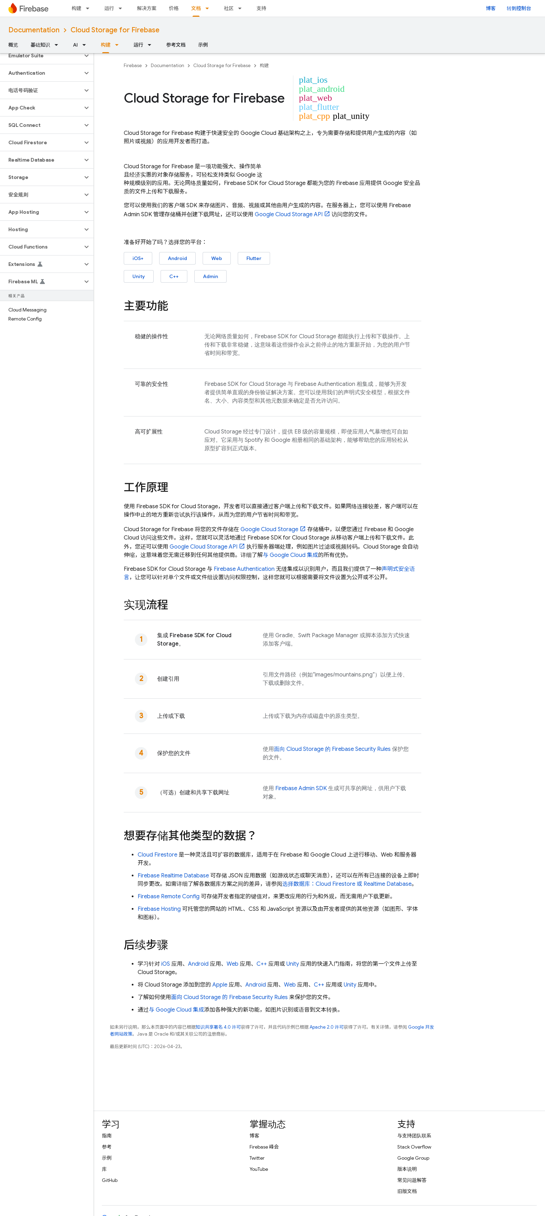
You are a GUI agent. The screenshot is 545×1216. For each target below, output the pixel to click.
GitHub (109, 1180)
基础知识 (40, 45)
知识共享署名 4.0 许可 (218, 1027)
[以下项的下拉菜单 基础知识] (58, 45)
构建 (76, 8)
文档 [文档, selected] (196, 8)
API (289, 214)
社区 (229, 8)
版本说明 (407, 1169)
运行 (109, 8)
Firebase (133, 65)
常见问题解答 (411, 1180)
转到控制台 (519, 8)
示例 (203, 45)
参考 (107, 1147)
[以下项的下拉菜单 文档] (209, 8)
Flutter (253, 258)
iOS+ (138, 258)
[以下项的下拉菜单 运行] (122, 8)
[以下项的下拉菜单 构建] (89, 8)
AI (75, 45)
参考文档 (176, 45)
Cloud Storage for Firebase (115, 30)
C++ (174, 276)
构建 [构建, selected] (106, 45)
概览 (13, 45)
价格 (174, 8)
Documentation (33, 30)
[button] (41, 55)
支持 (261, 8)
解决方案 (146, 8)
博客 (491, 8)
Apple (219, 984)
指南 (107, 1136)
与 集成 (290, 555)
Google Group (413, 1158)
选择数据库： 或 (347, 884)
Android (177, 258)
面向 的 (332, 749)
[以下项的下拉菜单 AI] (86, 45)
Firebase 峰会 (264, 1147)
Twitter (257, 1158)
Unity (138, 276)
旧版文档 (407, 1191)
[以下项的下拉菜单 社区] (242, 8)
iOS (165, 963)
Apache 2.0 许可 (327, 1027)
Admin (210, 276)
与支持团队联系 (414, 1136)
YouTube (259, 1169)
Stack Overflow (414, 1147)
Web (216, 258)
